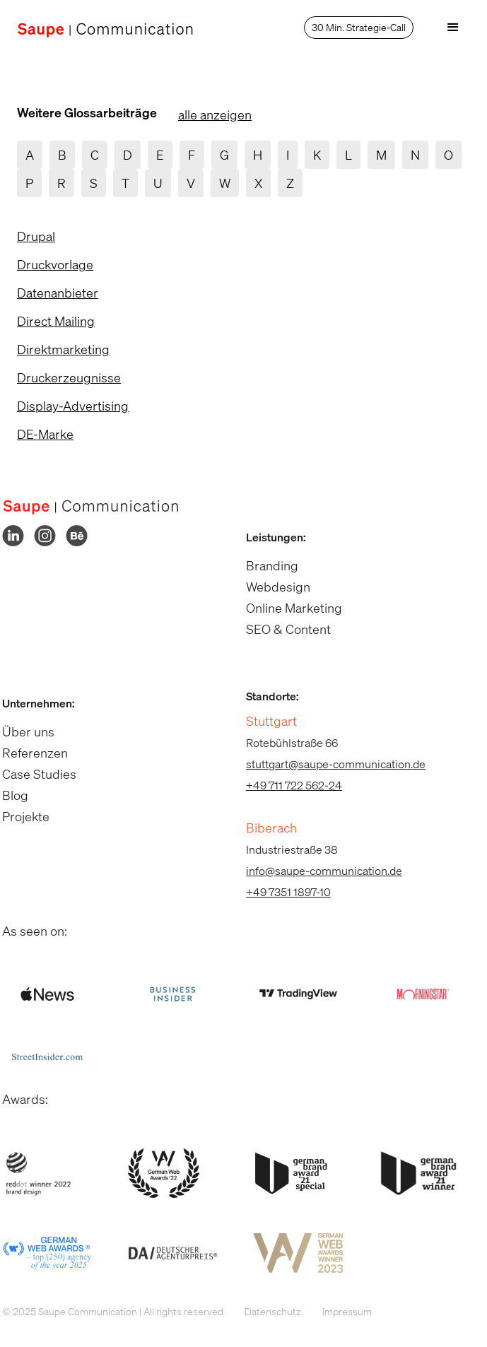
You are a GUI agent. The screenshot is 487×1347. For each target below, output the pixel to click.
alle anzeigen (215, 114)
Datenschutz (265, 1311)
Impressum (340, 1311)
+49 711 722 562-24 (287, 785)
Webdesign (271, 586)
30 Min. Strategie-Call (359, 27)
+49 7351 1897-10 (281, 892)
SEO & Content (281, 628)
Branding (265, 565)
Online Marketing (287, 607)
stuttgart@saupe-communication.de (328, 764)
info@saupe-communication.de (317, 870)
